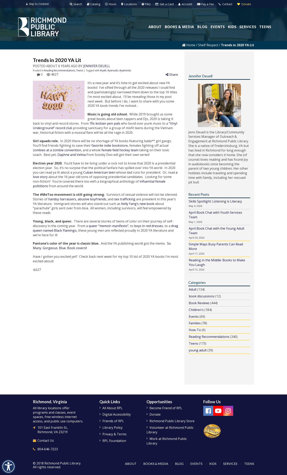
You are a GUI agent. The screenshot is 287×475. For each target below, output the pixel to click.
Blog (179, 463)
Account (185, 4)
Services (230, 463)
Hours (110, 4)
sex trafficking (124, 199)
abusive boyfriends (92, 199)
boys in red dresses (148, 226)
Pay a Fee (205, 4)
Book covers (76, 248)
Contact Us (45, 440)
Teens (79, 70)
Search (76, 4)
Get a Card (164, 4)
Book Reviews (199, 303)
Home (188, 45)
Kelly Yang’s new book (137, 204)
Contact (225, 4)
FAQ (146, 4)
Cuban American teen (99, 172)
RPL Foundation (114, 441)
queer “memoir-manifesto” (109, 226)
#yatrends (125, 70)
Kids (212, 463)
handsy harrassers (62, 199)
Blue (62, 248)
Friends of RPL (113, 421)
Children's (196, 310)
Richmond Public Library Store (172, 421)
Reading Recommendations (59, 70)
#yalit (103, 70)
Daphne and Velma (71, 154)
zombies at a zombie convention (57, 150)
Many (37, 248)
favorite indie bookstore (109, 145)
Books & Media (155, 463)
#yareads (112, 70)
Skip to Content (37, 4)
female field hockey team (119, 150)
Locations (129, 4)
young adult (198, 350)
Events (194, 316)
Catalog (93, 4)
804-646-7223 (47, 449)
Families (195, 323)
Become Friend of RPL (165, 408)
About (130, 463)
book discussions (201, 296)
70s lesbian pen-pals (104, 123)
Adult (193, 289)
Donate (244, 4)
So (169, 243)
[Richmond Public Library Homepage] (42, 27)
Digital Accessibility (116, 414)
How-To (195, 330)
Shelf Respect (208, 45)
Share (172, 74)
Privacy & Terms (114, 434)
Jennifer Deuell (96, 66)
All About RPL (112, 408)
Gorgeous (50, 248)
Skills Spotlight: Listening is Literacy (215, 201)
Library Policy (112, 427)
